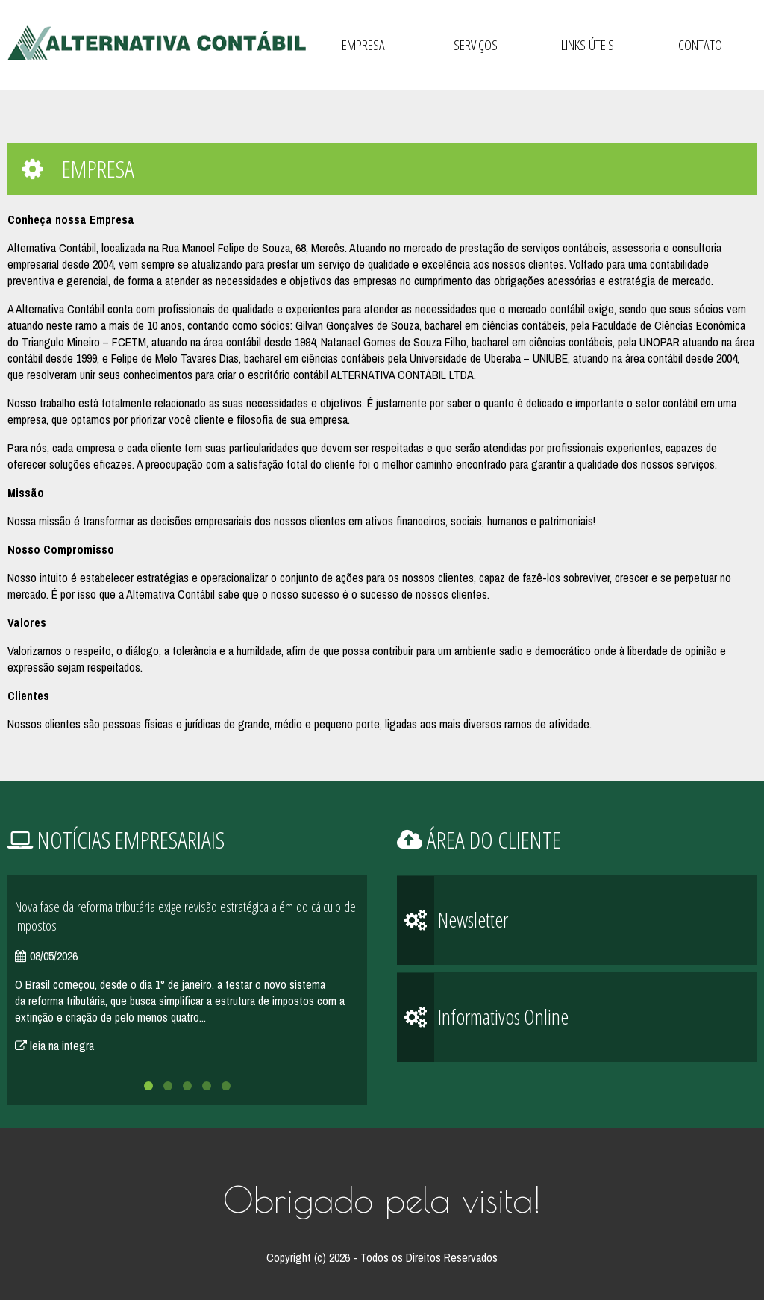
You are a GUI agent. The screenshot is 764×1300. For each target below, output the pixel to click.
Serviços (476, 44)
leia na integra (54, 1045)
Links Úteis (587, 44)
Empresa (363, 44)
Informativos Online (483, 1017)
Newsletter (452, 920)
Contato (700, 44)
